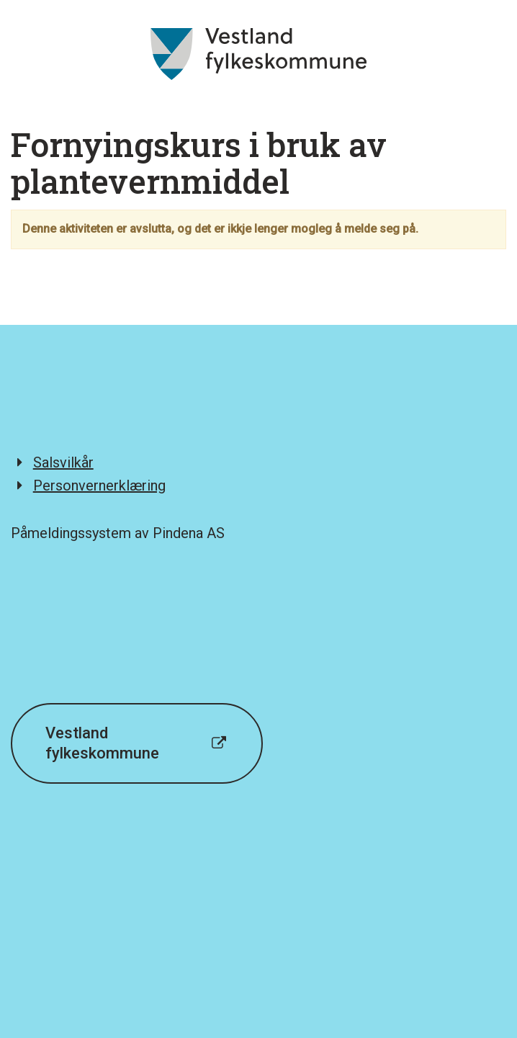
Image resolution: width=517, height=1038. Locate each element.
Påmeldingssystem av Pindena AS (118, 533)
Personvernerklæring (99, 485)
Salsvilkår (63, 462)
